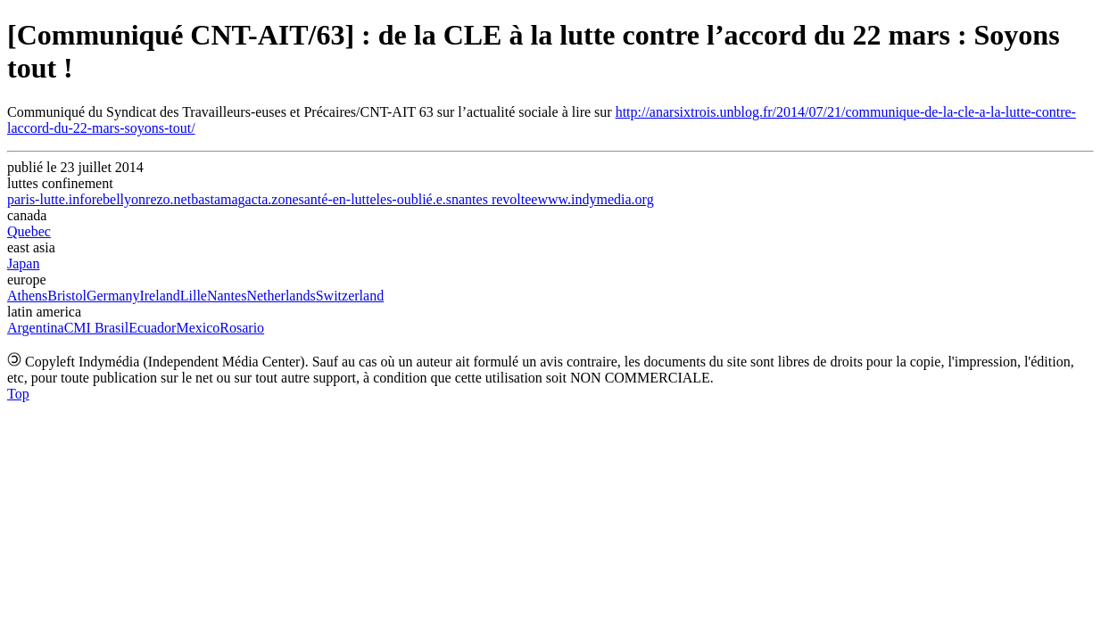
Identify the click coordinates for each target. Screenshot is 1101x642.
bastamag (217, 199)
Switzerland (350, 295)
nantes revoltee (494, 199)
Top (18, 393)
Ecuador (152, 327)
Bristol (67, 295)
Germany (113, 295)
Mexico (197, 327)
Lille (193, 295)
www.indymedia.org (595, 199)
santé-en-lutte (338, 199)
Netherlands (280, 295)
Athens (27, 295)
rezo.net (168, 199)
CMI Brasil (96, 327)
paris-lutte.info (49, 199)
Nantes (226, 295)
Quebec (29, 231)
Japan (23, 263)
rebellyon (118, 199)
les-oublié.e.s (414, 199)
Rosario (241, 327)
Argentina (35, 327)
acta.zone (272, 199)
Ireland (159, 295)
